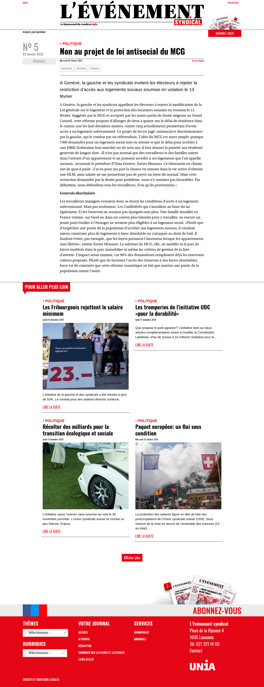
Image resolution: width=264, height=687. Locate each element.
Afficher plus (132, 557)
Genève (95, 68)
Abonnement (141, 632)
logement (66, 68)
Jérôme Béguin (198, 60)
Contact (196, 650)
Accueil (83, 632)
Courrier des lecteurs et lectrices (101, 653)
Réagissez (39, 61)
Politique (72, 44)
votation (81, 68)
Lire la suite (52, 407)
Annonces (140, 639)
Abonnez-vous (225, 33)
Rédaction (84, 646)
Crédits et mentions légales (41, 680)
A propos (84, 639)
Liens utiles (86, 659)
